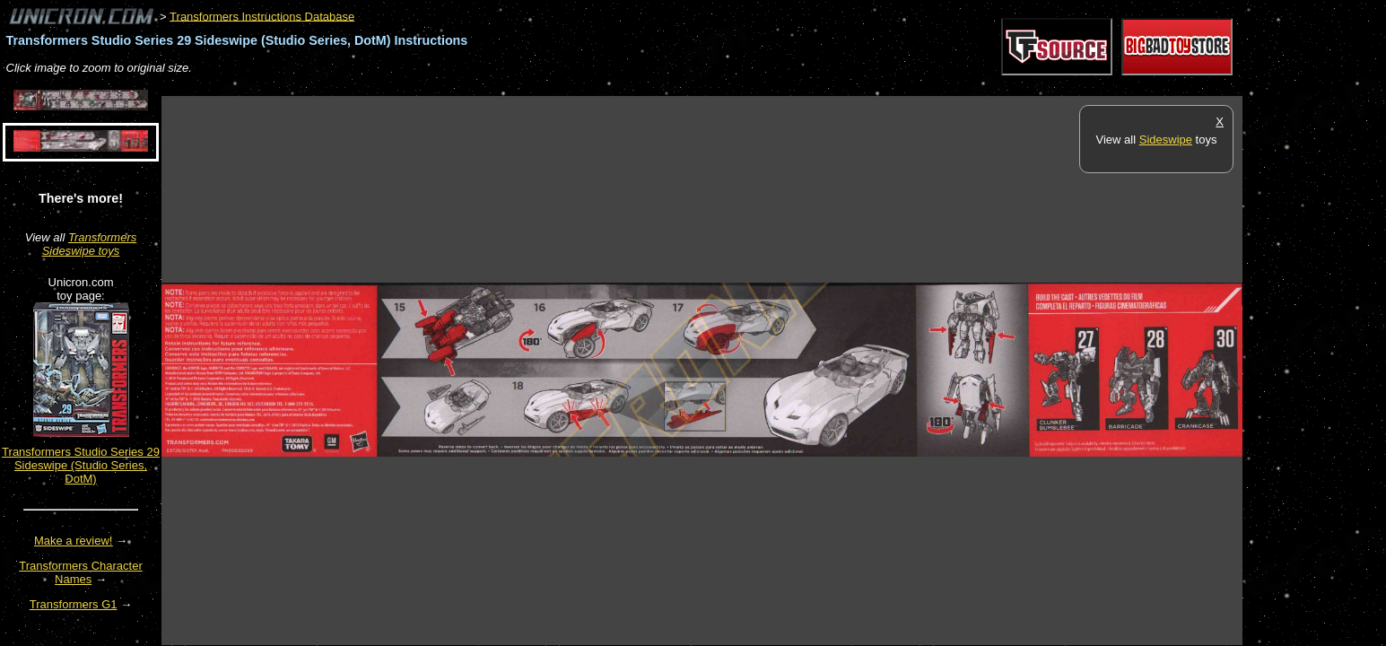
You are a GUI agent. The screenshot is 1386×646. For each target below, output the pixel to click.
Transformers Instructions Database (262, 15)
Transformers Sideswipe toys (89, 244)
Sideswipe (1165, 139)
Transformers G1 (74, 604)
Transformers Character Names (81, 572)
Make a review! (73, 540)
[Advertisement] (488, 86)
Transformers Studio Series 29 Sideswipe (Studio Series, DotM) (81, 465)
